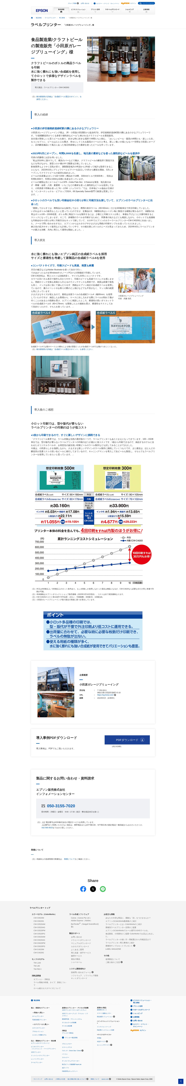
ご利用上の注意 (60, 1079)
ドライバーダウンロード (81, 940)
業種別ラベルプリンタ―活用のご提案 (121, 927)
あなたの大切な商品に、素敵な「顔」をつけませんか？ (128, 918)
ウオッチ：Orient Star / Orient (71, 1050)
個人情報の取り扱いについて (77, 1079)
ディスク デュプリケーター (70, 1061)
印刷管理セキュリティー (70, 1071)
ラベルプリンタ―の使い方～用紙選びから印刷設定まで (128, 939)
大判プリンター (36, 1052)
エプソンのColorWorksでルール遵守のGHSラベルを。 (128, 930)
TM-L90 (37, 966)
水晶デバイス (101, 1041)
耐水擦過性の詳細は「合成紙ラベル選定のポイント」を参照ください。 (65, 349)
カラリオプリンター (38, 1028)
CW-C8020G (39, 921)
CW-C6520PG (39, 934)
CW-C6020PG (39, 946)
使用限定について (113, 959)
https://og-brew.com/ (106, 695)
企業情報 (136, 1017)
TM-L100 (37, 963)
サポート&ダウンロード (141, 1010)
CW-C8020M (39, 918)
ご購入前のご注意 (114, 962)
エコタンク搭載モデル (39, 1035)
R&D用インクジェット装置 (105, 1030)
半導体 (99, 1038)
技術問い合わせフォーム (82, 972)
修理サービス (76, 956)
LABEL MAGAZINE (113, 949)
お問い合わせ (85, 3)
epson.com (105, 1079)
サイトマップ (38, 1079)
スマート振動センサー (104, 1013)
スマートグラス (67, 1047)
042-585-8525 (47, 828)
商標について (69, 859)
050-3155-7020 (61, 806)
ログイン (128, 3)
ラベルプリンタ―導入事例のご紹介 (120, 943)
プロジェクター (67, 1044)
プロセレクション (38, 1031)
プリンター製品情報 (71, 1037)
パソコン (65, 1054)
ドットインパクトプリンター (40, 1055)
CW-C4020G (39, 953)
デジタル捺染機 (67, 1026)
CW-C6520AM (39, 924)
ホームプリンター (38, 1016)
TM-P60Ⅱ (38, 969)
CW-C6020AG (39, 940)
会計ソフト (65, 1067)
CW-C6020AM (39, 937)
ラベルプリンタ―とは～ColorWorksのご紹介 (124, 924)
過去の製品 (75, 959)
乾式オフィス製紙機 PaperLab (71, 1064)
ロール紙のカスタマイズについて (47, 988)
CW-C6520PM (39, 930)
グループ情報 (72, 3)
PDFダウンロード (127, 739)
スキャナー (65, 1057)
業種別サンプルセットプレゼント (120, 946)
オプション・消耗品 (42, 979)
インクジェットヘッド (104, 1026)
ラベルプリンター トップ (40, 908)
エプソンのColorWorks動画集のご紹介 (121, 921)
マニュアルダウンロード (81, 943)
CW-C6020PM (39, 943)
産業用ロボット (102, 1010)
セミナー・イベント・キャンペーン (107, 3)
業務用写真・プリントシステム (72, 1019)
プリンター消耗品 (67, 1033)
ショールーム (76, 962)
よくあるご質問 (77, 950)
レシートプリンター (37, 1059)
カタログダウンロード (80, 946)
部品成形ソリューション (105, 1016)
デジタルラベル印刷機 (69, 1022)
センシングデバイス (103, 1045)
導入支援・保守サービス (81, 953)
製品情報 (37, 1000)
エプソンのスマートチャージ (40, 1043)
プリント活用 (137, 1006)
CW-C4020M (39, 949)
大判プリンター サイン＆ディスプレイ (74, 1010)
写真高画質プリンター (39, 1019)
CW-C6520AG (39, 927)
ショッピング (137, 1013)
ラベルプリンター (36, 1062)
